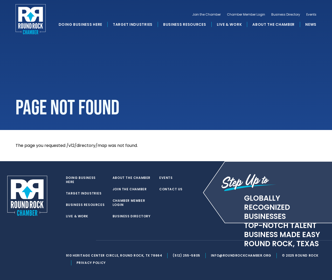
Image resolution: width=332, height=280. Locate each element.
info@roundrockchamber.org (241, 255)
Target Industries (133, 24)
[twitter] (68, 240)
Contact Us (171, 189)
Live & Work (229, 24)
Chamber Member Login (246, 14)
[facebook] (78, 240)
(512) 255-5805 (186, 255)
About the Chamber (273, 24)
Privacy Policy (91, 263)
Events (311, 14)
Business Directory (285, 14)
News (310, 24)
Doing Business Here (80, 24)
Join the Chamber (206, 14)
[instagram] (89, 240)
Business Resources (184, 24)
